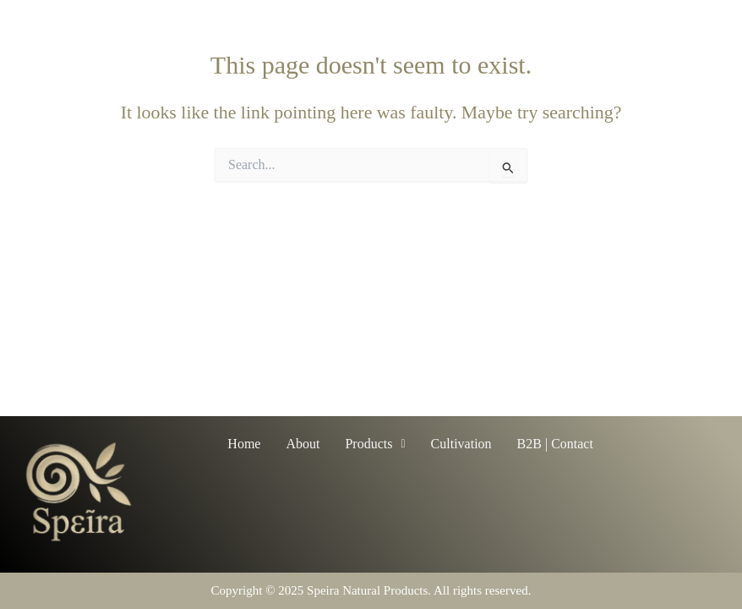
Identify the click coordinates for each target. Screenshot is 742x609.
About (302, 443)
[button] (374, 444)
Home (243, 443)
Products (375, 443)
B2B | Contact (555, 443)
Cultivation (461, 443)
